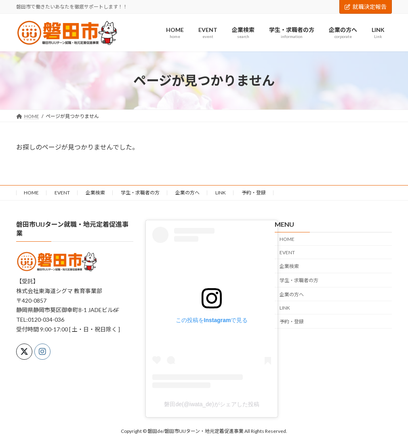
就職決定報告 (366, 6)
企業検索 (95, 193)
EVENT (62, 193)
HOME (31, 193)
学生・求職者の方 (140, 193)
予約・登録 (254, 193)
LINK (220, 193)
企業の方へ (187, 193)
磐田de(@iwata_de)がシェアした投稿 (211, 404)
